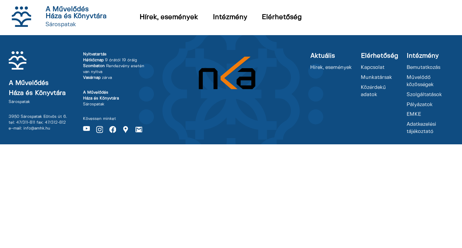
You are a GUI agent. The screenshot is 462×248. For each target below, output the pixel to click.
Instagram (99, 129)
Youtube (86, 129)
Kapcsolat (373, 67)
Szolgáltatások (424, 94)
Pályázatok (420, 104)
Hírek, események (168, 17)
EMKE (414, 114)
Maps (125, 129)
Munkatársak (376, 77)
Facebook (112, 129)
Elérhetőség (282, 17)
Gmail (138, 129)
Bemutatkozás (423, 67)
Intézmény (230, 17)
